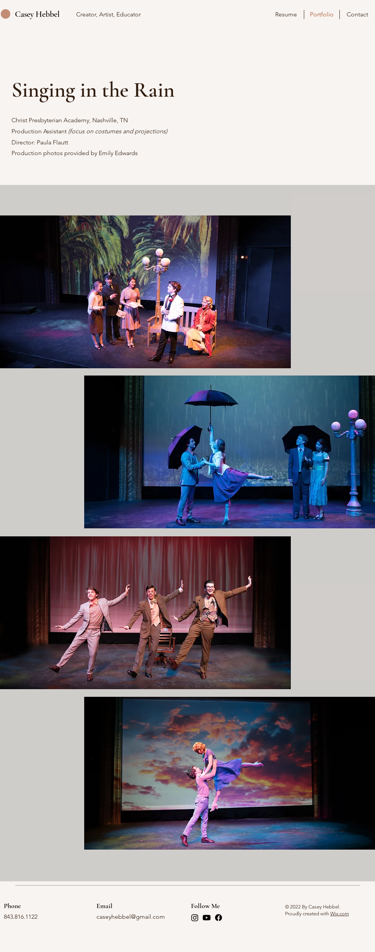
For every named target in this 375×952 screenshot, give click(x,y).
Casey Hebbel (37, 14)
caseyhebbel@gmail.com (130, 916)
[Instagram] (194, 917)
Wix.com (339, 913)
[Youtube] (206, 917)
